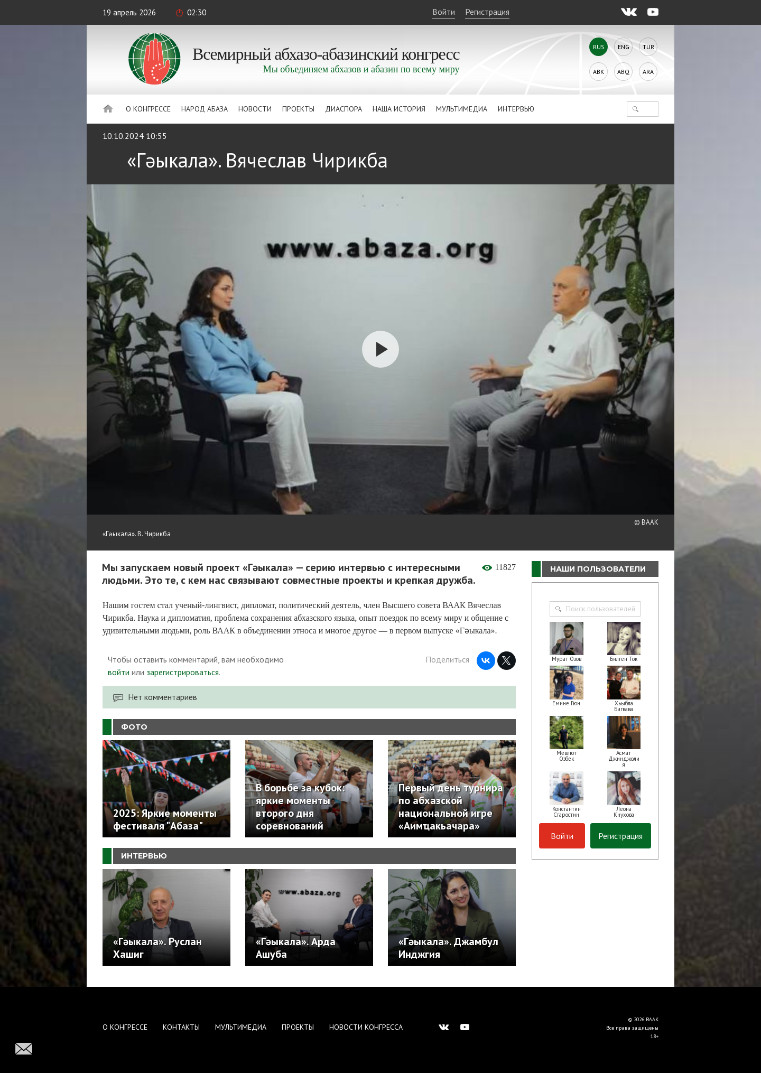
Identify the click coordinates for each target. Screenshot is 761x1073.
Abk (598, 72)
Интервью (516, 109)
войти (118, 672)
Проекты (298, 109)
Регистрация (487, 11)
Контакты (181, 1027)
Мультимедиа (461, 109)
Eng (623, 47)
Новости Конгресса (366, 1027)
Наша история (399, 109)
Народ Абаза (204, 109)
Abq (623, 72)
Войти (443, 11)
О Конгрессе (148, 109)
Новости (255, 109)
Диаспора (343, 109)
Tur (648, 47)
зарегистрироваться (182, 672)
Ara (648, 72)
